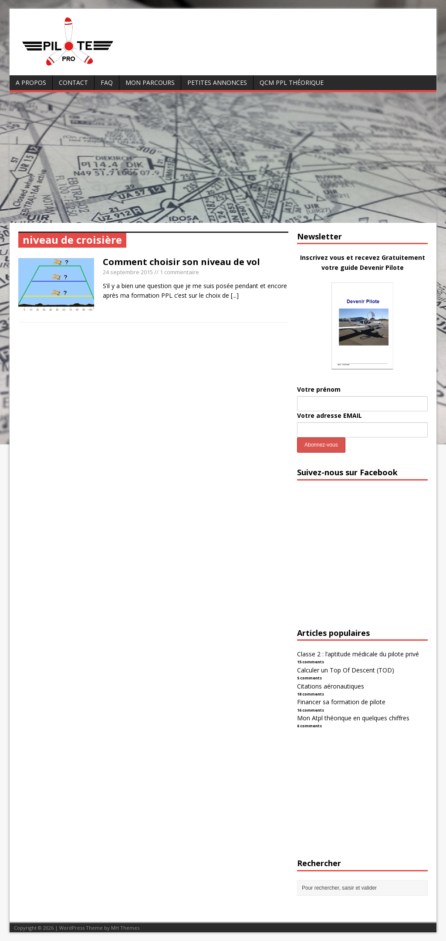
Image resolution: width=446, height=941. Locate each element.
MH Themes (125, 927)
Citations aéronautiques (330, 686)
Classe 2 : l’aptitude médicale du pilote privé (358, 654)
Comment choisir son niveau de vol (181, 262)
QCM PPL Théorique (292, 82)
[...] (235, 295)
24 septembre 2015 (128, 272)
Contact (73, 82)
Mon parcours (150, 82)
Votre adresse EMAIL (329, 415)
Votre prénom (319, 389)
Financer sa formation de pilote (341, 702)
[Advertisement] (223, 157)
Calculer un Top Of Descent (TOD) (345, 670)
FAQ (107, 82)
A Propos (31, 82)
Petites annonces (217, 82)
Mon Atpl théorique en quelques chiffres (353, 718)
